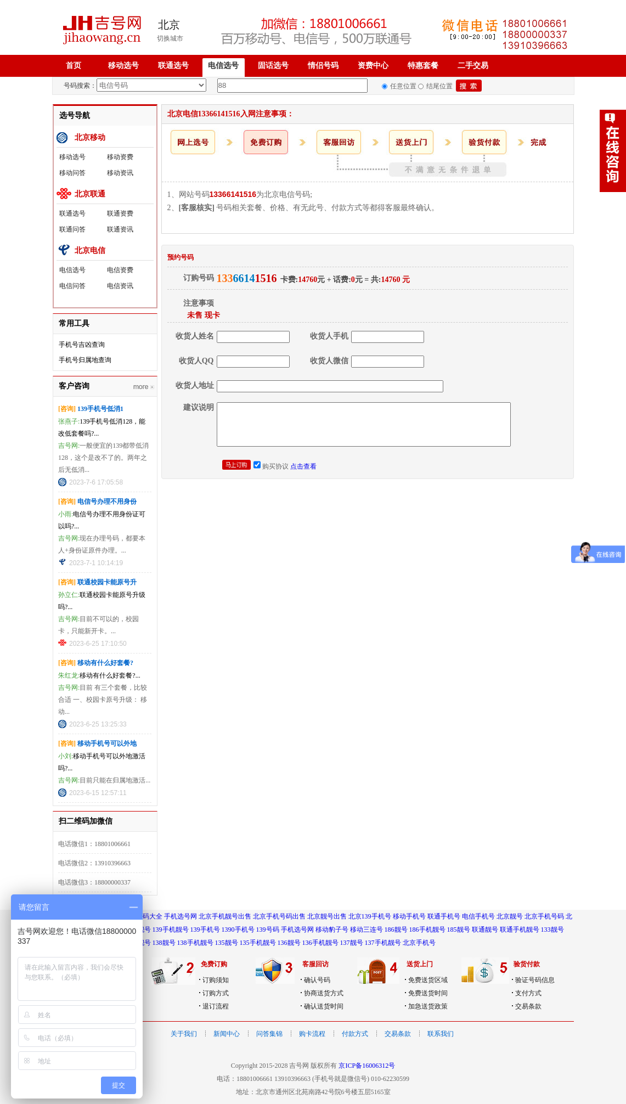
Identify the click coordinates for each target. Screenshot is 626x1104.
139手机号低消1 (100, 409)
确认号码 (317, 980)
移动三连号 (366, 929)
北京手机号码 (544, 916)
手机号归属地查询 (85, 360)
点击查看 (303, 466)
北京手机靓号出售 (225, 916)
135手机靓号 (258, 943)
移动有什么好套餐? (105, 663)
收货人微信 (329, 361)
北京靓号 (510, 916)
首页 (73, 65)
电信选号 (223, 65)
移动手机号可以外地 (107, 743)
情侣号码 (323, 65)
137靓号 (351, 943)
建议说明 (198, 407)
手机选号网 (180, 916)
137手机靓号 (383, 943)
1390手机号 (238, 929)
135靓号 (226, 943)
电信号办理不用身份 (107, 501)
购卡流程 (312, 1034)
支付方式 (528, 993)
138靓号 (164, 943)
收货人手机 (329, 336)
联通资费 (120, 213)
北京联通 (90, 194)
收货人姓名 (195, 336)
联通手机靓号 (519, 929)
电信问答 (72, 286)
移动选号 (123, 65)
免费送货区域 (428, 980)
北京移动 (90, 137)
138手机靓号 (195, 943)
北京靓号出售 (327, 916)
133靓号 (552, 929)
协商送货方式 (323, 993)
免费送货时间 (428, 993)
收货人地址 (195, 385)
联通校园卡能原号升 (107, 582)
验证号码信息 (535, 980)
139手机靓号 (171, 929)
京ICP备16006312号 (367, 1065)
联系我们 (440, 1034)
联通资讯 (120, 229)
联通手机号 (443, 916)
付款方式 (355, 1034)
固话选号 (273, 65)
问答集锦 (269, 1034)
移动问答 (72, 173)
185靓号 (458, 929)
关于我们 (184, 1034)
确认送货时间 (323, 1006)
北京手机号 (419, 943)
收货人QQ (196, 361)
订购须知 (215, 980)
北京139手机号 (369, 916)
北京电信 (90, 250)
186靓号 (396, 929)
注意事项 (198, 303)
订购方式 (215, 993)
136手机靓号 (320, 943)
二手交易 (473, 65)
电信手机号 (478, 916)
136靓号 (289, 943)
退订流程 (215, 1006)
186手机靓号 (427, 929)
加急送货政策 (428, 1006)
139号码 (267, 929)
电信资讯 (120, 286)
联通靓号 (485, 929)
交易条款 (528, 1006)
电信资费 (120, 270)
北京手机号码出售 (279, 916)
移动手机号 (409, 916)
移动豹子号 (331, 929)
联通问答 (72, 229)
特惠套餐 (423, 65)
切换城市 (170, 38)
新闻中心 (226, 1034)
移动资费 (120, 157)
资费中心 (373, 65)
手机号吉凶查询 (82, 344)
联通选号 (173, 65)
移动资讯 (120, 173)
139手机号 (205, 929)
